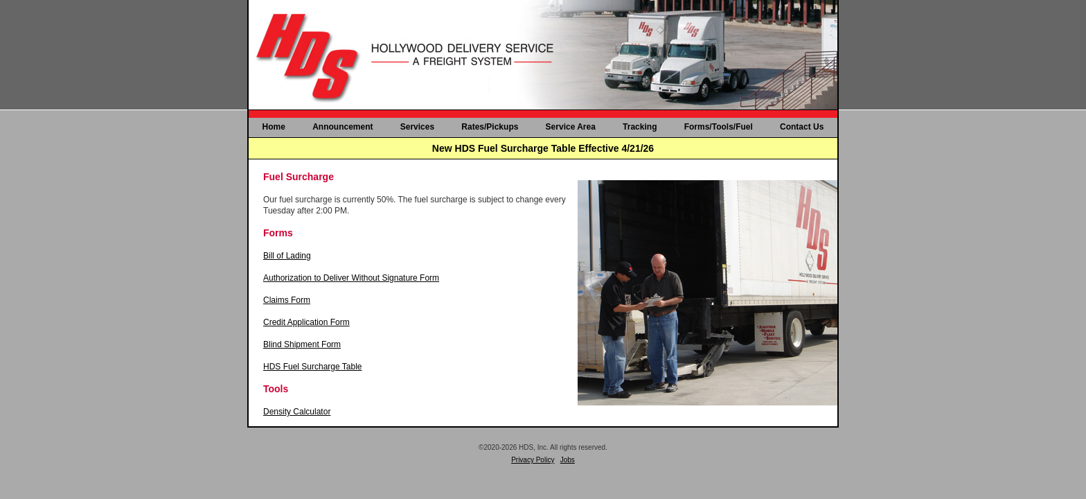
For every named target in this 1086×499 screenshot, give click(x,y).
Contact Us (802, 127)
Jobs (567, 460)
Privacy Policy (532, 460)
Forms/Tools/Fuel (718, 127)
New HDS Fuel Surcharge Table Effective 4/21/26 (543, 148)
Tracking (640, 127)
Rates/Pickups (489, 127)
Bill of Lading (287, 256)
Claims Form (286, 300)
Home (273, 127)
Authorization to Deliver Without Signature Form (351, 278)
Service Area (571, 127)
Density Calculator (296, 412)
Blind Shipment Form (302, 344)
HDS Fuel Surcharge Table (312, 366)
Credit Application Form (306, 322)
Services (417, 127)
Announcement (342, 127)
